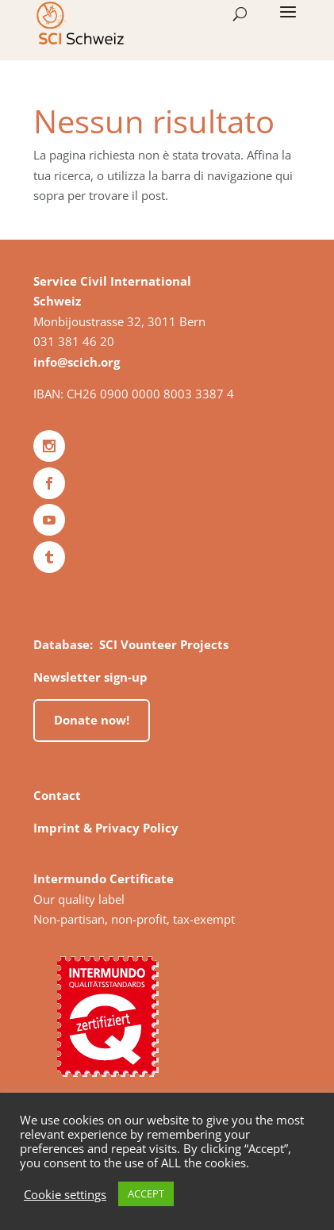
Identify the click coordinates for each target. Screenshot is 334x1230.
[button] (288, 22)
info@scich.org (76, 362)
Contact (57, 795)
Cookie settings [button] (65, 1194)
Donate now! (91, 720)
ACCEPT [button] (146, 1193)
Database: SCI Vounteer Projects (130, 644)
